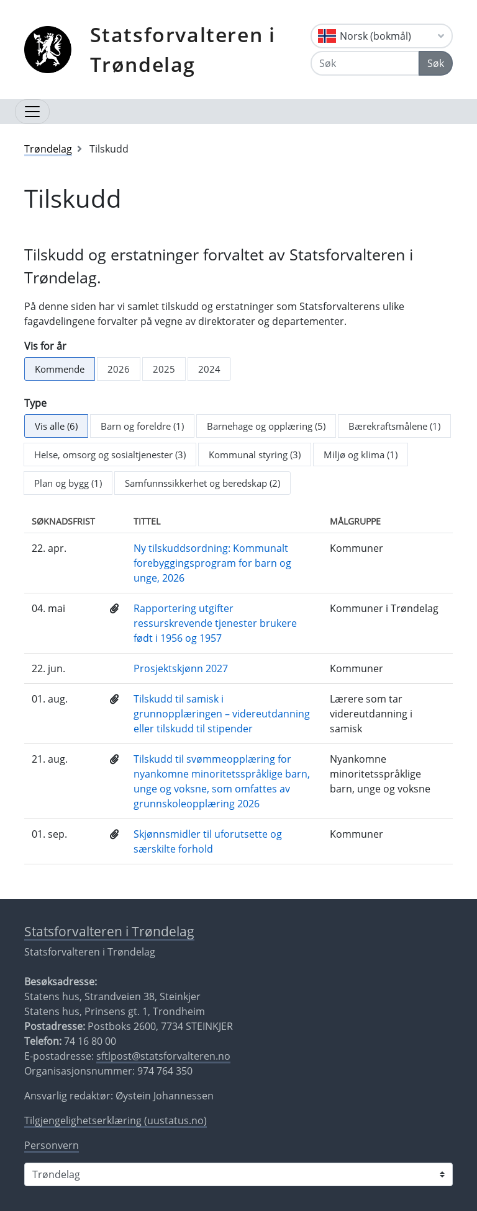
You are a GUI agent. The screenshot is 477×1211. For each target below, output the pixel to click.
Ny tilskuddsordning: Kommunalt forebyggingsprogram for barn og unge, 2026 (212, 563)
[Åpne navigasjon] (32, 111)
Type (35, 403)
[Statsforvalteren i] (238, 1174)
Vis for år (45, 346)
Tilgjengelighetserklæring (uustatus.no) (115, 1120)
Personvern (51, 1145)
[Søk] (365, 63)
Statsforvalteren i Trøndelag (183, 49)
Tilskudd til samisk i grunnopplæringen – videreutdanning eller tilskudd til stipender (222, 713)
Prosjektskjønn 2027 (181, 668)
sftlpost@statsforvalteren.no (163, 1056)
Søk (435, 63)
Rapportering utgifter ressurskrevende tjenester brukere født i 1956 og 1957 (215, 623)
